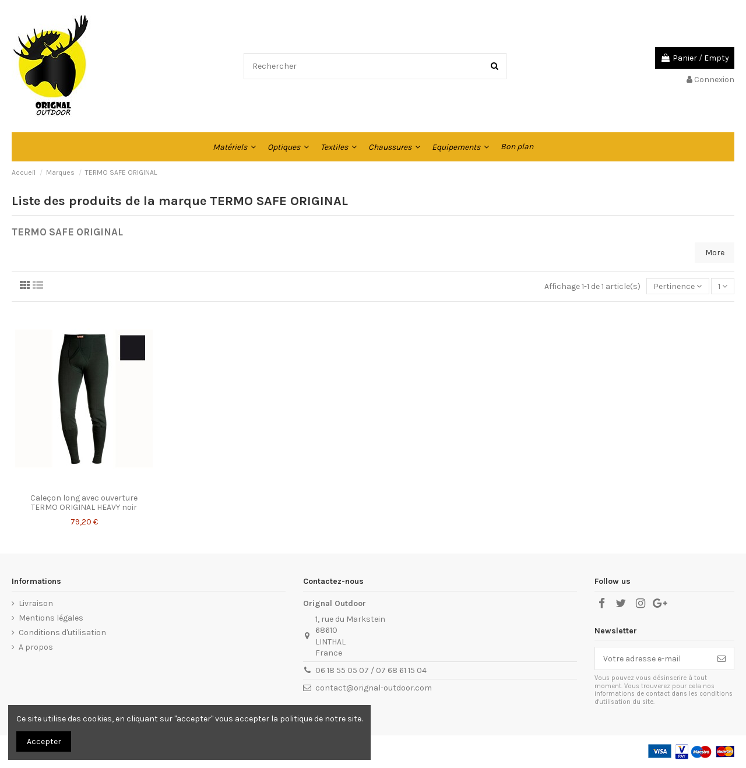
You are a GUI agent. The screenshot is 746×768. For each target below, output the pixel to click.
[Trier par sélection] (677, 286)
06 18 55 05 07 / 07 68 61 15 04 (371, 670)
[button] (234, 146)
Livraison (36, 603)
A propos (36, 647)
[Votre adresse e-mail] (652, 658)
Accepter (44, 741)
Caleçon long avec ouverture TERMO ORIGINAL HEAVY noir (84, 503)
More (714, 253)
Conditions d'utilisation (62, 632)
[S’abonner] (721, 658)
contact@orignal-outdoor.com (373, 688)
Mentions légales (51, 618)
